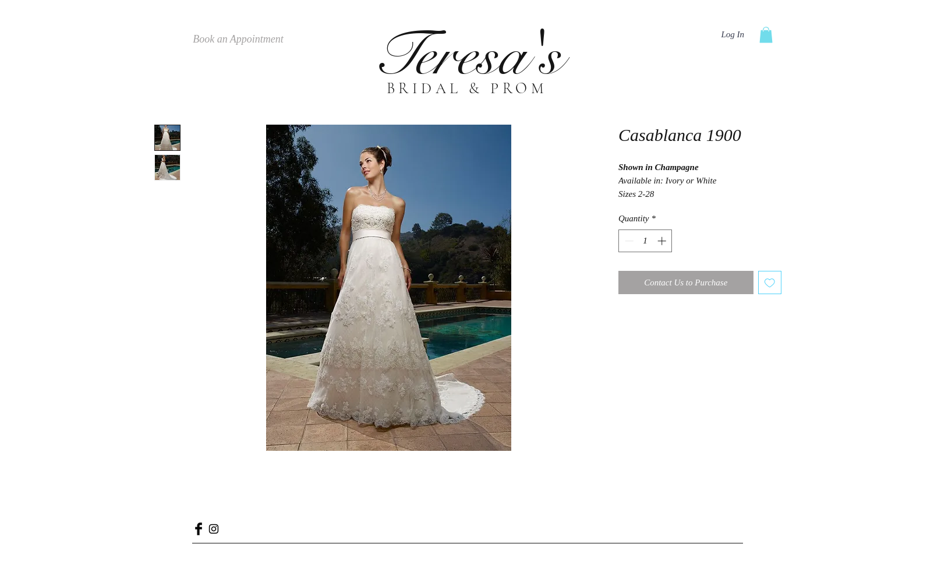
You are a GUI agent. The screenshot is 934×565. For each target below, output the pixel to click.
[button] (766, 35)
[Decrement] (628, 241)
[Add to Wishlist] (770, 283)
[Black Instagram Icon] (213, 528)
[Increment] (663, 241)
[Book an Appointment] (238, 39)
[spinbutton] (645, 241)
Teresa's (467, 55)
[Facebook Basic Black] (198, 528)
